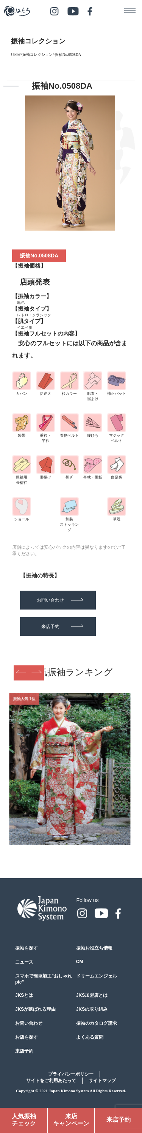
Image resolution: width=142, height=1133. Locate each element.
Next (36, 672)
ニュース (24, 962)
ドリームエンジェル (96, 976)
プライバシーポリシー (71, 1074)
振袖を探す (26, 948)
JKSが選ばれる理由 (35, 1009)
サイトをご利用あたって (51, 1080)
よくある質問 (89, 1037)
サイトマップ (102, 1080)
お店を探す (26, 1037)
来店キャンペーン (71, 1120)
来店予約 (62, 626)
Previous (21, 672)
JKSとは (24, 995)
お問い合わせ (60, 600)
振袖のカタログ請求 (96, 1023)
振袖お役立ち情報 (94, 948)
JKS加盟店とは (92, 995)
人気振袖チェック (24, 1120)
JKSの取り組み (92, 1009)
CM (79, 961)
